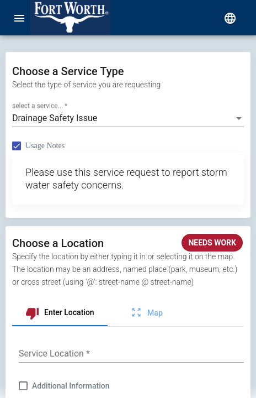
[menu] (19, 18)
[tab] (60, 313)
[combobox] (128, 118)
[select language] (230, 18)
